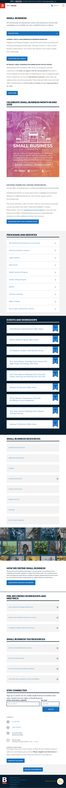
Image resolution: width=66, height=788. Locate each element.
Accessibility (14, 784)
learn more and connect (17, 58)
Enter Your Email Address (17, 700)
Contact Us (13, 786)
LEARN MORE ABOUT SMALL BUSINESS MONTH (22, 221)
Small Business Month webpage (33, 210)
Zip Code (44, 700)
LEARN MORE (12, 93)
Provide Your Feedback (33, 769)
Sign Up (51, 709)
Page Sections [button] (32, 33)
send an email (16, 727)
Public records (15, 782)
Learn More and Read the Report (21, 582)
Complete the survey (15, 760)
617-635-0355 (16, 721)
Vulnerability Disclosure (18, 780)
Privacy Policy (14, 778)
